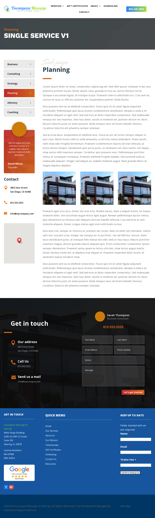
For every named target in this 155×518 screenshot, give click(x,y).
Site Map (125, 506)
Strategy (12, 83)
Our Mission (51, 440)
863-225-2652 (136, 9)
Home (48, 426)
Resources (50, 463)
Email (124, 446)
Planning (12, 93)
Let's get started (133, 392)
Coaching (12, 112)
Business (12, 64)
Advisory (12, 102)
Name (125, 433)
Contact (84, 12)
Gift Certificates (77, 6)
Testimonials (51, 445)
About (94, 6)
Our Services (51, 430)
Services (56, 6)
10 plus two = (129, 459)
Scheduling (111, 6)
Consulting (13, 73)
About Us (50, 435)
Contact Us (50, 459)
